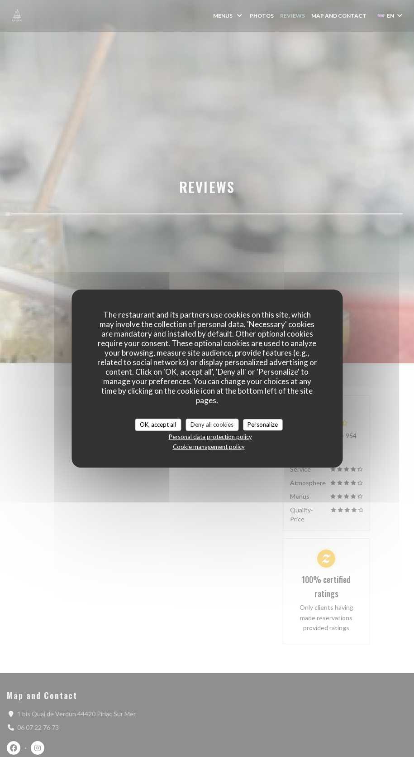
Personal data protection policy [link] (210, 436)
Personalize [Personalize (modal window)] (262, 424)
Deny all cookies (211, 424)
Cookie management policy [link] (209, 446)
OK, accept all (158, 424)
